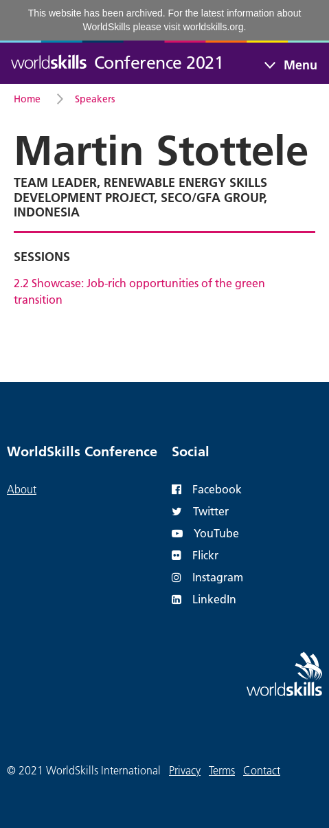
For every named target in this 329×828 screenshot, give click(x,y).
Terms (222, 770)
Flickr (195, 555)
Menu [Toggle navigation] (300, 65)
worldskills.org (213, 26)
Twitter (200, 511)
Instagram (207, 577)
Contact (261, 770)
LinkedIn (204, 599)
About (21, 489)
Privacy (185, 770)
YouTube (205, 533)
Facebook (207, 489)
